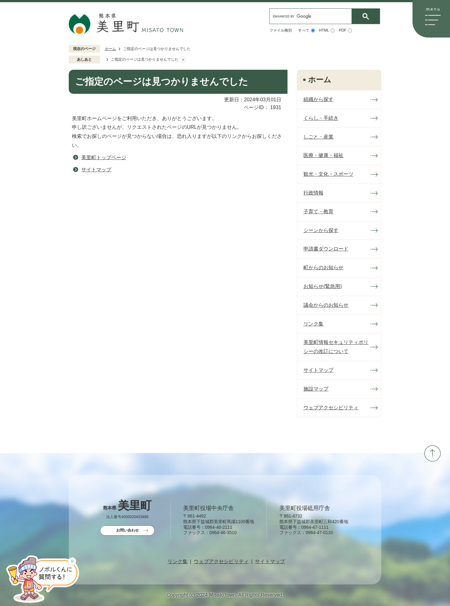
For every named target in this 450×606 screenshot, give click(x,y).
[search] (312, 16)
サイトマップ (96, 169)
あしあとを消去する (183, 59)
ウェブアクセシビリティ (221, 561)
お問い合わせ (127, 530)
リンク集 (178, 561)
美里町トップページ (103, 157)
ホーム (110, 49)
